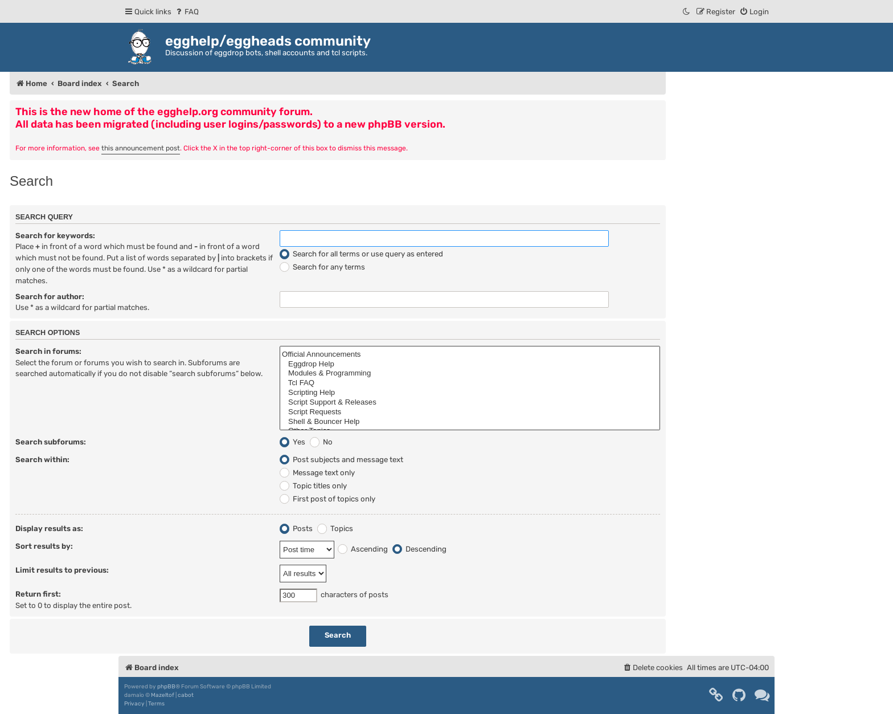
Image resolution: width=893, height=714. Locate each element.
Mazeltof (162, 695)
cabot (186, 695)
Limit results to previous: (62, 570)
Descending (419, 549)
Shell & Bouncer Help (470, 422)
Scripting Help (470, 393)
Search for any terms (322, 267)
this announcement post (140, 148)
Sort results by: (44, 546)
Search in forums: (48, 351)
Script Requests (470, 412)
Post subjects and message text (341, 459)
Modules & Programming (470, 373)
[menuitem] (186, 11)
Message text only (317, 472)
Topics (335, 528)
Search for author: (49, 296)
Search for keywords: (55, 235)
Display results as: (49, 528)
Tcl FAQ (470, 383)
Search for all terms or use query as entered (361, 254)
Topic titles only (313, 486)
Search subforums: (50, 442)
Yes (292, 442)
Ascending (363, 549)
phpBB (166, 686)
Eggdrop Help (470, 364)
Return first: (38, 594)
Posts (296, 528)
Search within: (42, 459)
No (321, 442)
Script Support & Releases (470, 402)
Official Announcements (470, 355)
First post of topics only (327, 499)
